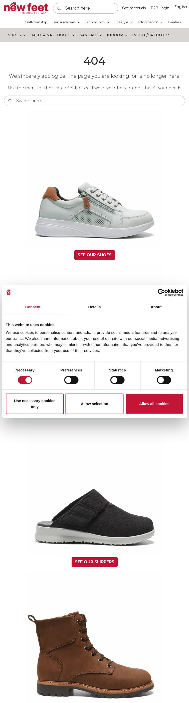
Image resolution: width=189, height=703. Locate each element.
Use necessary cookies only (34, 404)
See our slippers (94, 562)
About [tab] (156, 307)
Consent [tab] (33, 307)
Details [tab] (94, 307)
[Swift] (26, 8)
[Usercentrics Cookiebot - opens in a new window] (161, 292)
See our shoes (95, 255)
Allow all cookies (154, 404)
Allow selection (94, 404)
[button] (66, 22)
